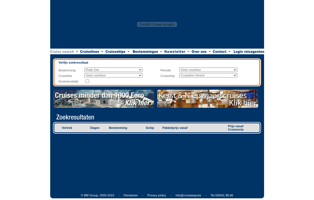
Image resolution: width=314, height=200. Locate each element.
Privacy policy (156, 195)
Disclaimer (131, 195)
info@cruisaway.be (188, 195)
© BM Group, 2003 (94, 195)
